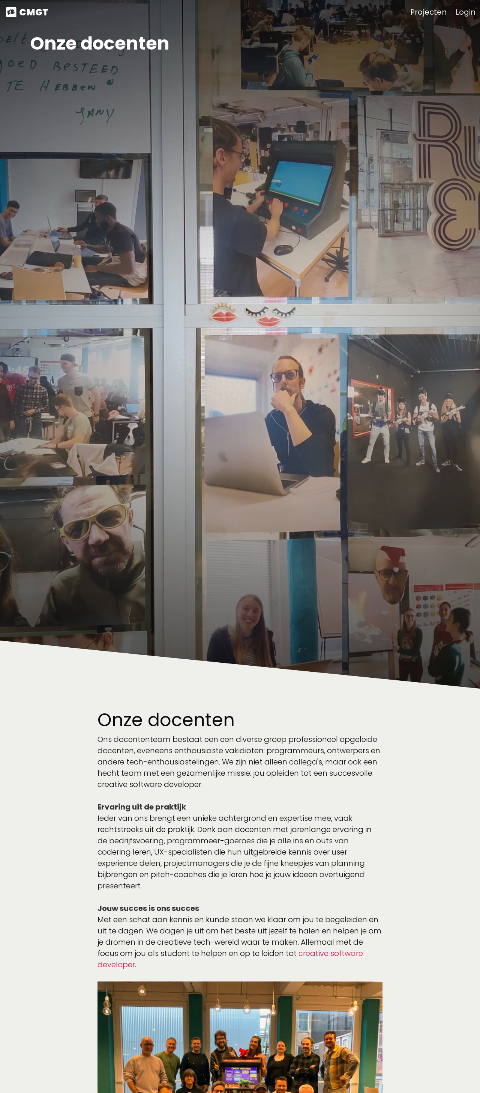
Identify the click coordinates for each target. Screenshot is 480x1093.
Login (466, 12)
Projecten (428, 12)
